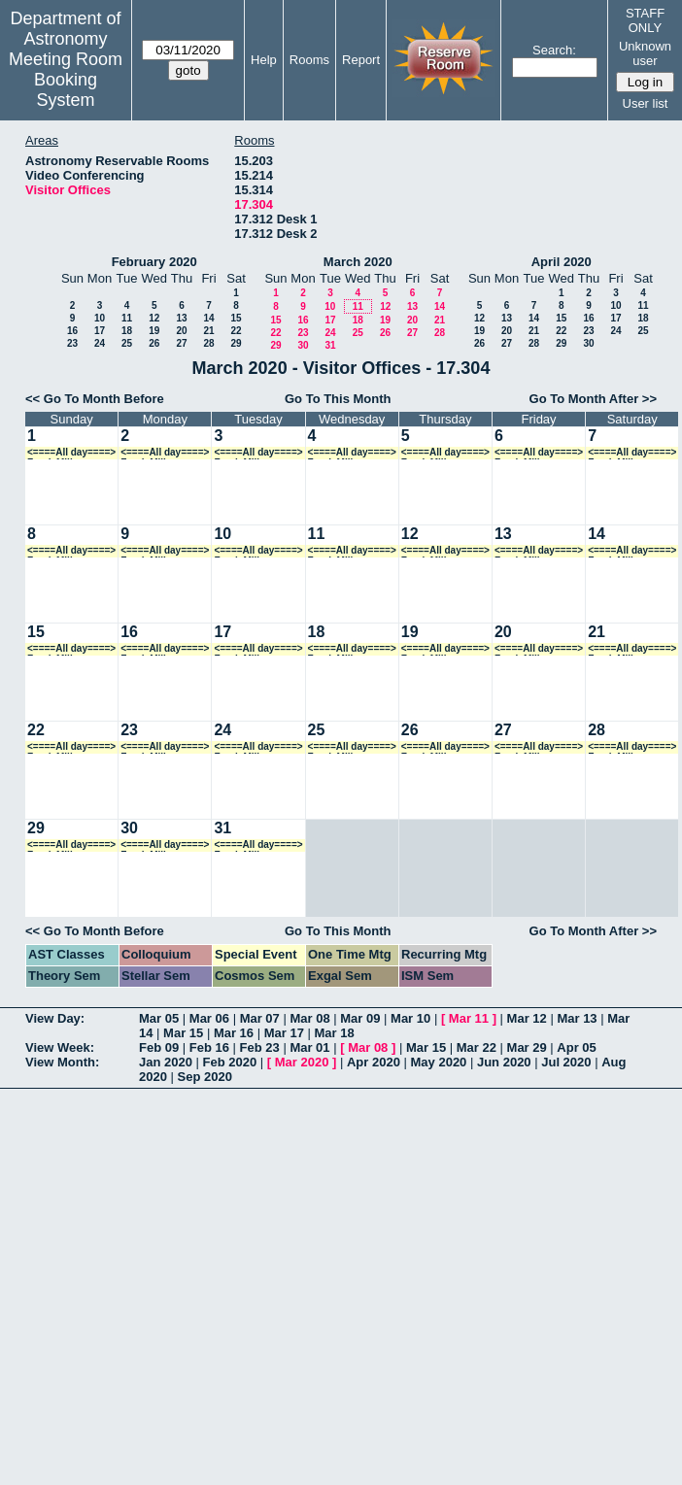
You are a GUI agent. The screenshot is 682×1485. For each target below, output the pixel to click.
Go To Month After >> (593, 398)
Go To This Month (338, 398)
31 (329, 345)
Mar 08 (309, 1018)
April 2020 (561, 261)
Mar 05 (159, 1018)
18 (126, 330)
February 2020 (154, 261)
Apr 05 (576, 1047)
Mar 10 (410, 1018)
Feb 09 (159, 1047)
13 (181, 318)
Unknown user (645, 53)
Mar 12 (527, 1018)
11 (126, 318)
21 (208, 330)
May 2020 (439, 1062)
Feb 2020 (230, 1062)
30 (302, 345)
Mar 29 (527, 1047)
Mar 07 (260, 1018)
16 (72, 330)
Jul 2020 (566, 1062)
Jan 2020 (165, 1062)
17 (99, 330)
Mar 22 (476, 1047)
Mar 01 (309, 1047)
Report (361, 59)
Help (264, 59)
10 (99, 318)
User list (645, 103)
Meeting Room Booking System (65, 80)
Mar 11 (469, 1018)
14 (208, 318)
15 (235, 318)
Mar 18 (335, 1033)
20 (181, 330)
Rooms (309, 59)
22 (235, 330)
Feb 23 (260, 1047)
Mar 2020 (302, 1062)
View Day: (55, 1018)
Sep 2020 (205, 1076)
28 (208, 343)
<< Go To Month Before (94, 398)
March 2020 (358, 261)
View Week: (59, 1047)
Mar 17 (284, 1033)
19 (154, 330)
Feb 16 (209, 1047)
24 (99, 343)
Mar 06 (209, 1018)
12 (154, 318)
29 (235, 343)
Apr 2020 (373, 1062)
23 (72, 343)
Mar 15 (183, 1033)
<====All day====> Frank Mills (71, 453)
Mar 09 (360, 1018)
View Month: (62, 1062)
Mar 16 (234, 1033)
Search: (554, 50)
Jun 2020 (504, 1062)
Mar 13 (577, 1018)
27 (181, 343)
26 (154, 343)
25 (126, 343)
